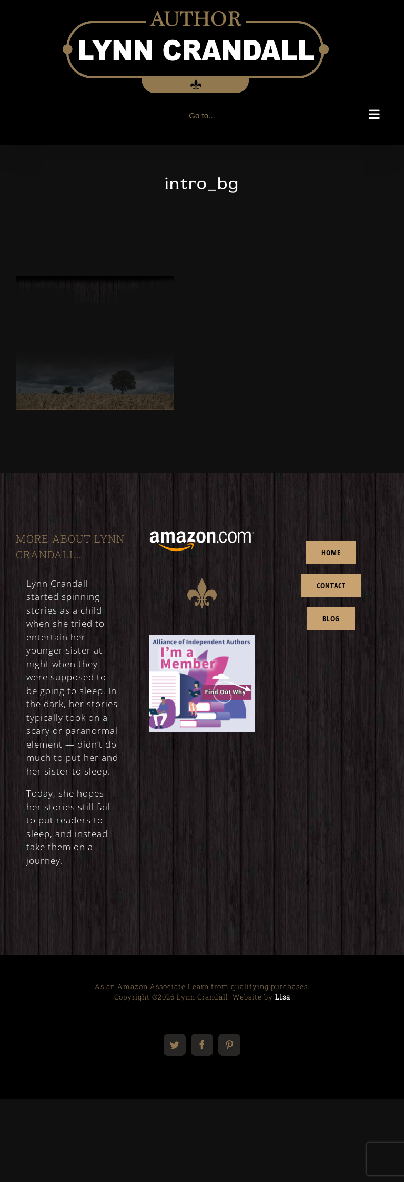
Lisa (282, 997)
